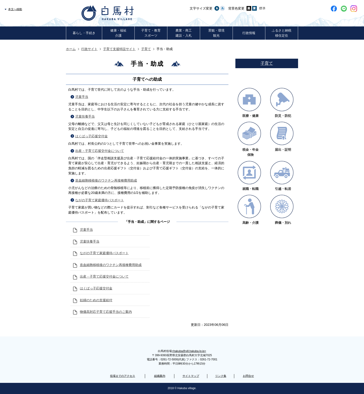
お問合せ (248, 376)
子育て (146, 49)
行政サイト (89, 49)
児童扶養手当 (85, 116)
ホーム (71, 49)
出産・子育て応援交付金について (99, 151)
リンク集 (220, 376)
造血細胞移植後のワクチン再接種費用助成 (106, 180)
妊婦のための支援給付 (96, 300)
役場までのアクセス (122, 376)
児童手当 (81, 97)
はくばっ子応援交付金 (91, 136)
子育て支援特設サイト (119, 49)
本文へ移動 (15, 9)
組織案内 (159, 376)
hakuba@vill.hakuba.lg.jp (188, 351)
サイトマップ (190, 376)
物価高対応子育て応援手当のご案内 (106, 312)
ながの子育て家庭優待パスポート (99, 200)
